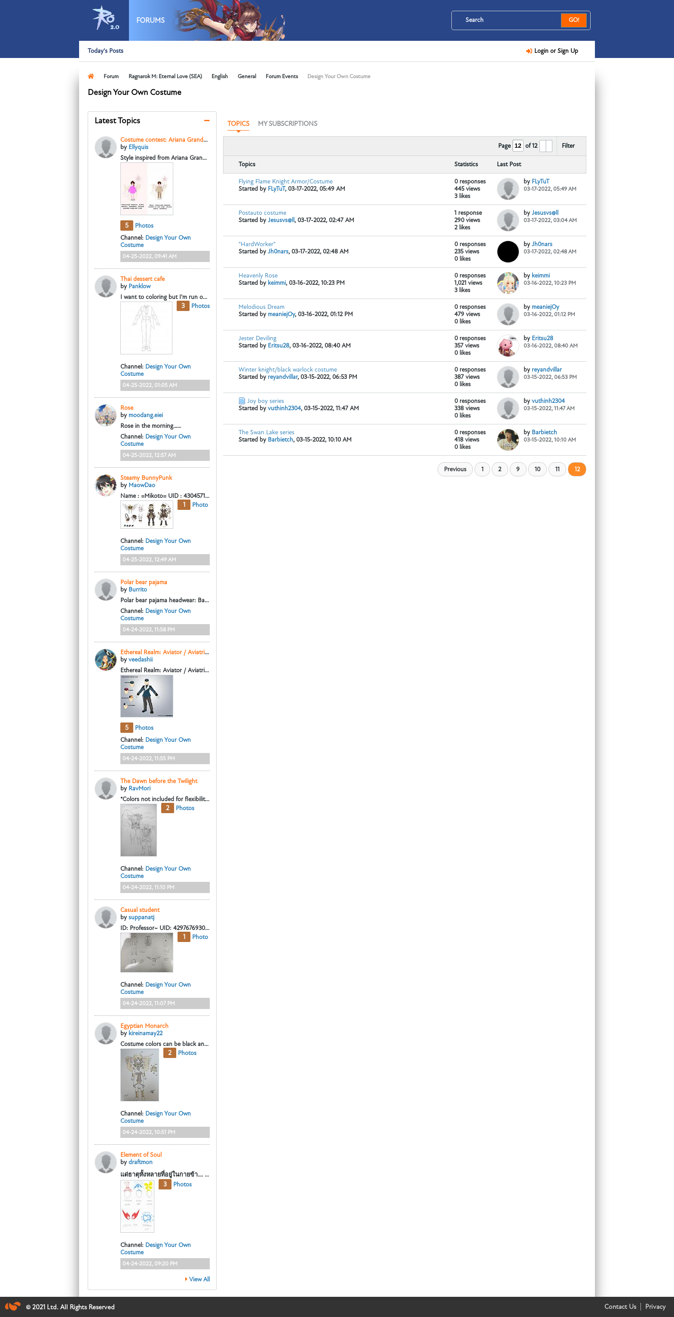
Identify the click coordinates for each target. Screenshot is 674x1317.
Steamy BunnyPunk (146, 478)
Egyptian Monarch (144, 1026)
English (219, 76)
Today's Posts (105, 51)
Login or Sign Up (555, 51)
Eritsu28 (278, 345)
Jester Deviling (257, 338)
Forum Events (282, 76)
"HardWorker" (257, 244)
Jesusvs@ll (281, 220)
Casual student (139, 910)
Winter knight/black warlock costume (288, 369)
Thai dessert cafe (142, 279)
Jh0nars (278, 251)
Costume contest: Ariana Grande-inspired (175, 139)
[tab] (238, 124)
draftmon (141, 1162)
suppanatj (141, 917)
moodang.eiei (146, 415)
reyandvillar (282, 377)
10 (537, 469)
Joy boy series (265, 401)
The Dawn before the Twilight (158, 781)
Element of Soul (141, 1154)
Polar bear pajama (143, 582)
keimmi (277, 283)
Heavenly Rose (258, 275)
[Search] (511, 20)
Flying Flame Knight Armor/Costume (286, 181)
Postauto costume (262, 212)
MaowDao (142, 485)
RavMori (139, 788)
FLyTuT (276, 188)
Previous (455, 469)
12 (577, 469)
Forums (150, 20)
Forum (111, 76)
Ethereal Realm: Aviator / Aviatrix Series (172, 652)
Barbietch (280, 439)
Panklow (139, 286)
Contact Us (620, 1307)
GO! (574, 20)
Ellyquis (138, 147)
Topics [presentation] (238, 124)
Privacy (655, 1307)
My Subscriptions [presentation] (287, 124)
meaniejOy (281, 314)
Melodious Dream (262, 307)
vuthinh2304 (284, 408)
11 (557, 469)
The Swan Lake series (266, 432)
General (247, 76)
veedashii (141, 659)
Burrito (138, 589)
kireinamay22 (145, 1033)
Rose (126, 408)
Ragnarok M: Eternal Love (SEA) (165, 76)
